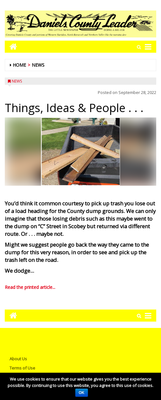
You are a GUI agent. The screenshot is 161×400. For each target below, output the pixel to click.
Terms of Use (22, 368)
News (38, 65)
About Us (18, 359)
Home (19, 65)
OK (81, 392)
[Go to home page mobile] (11, 46)
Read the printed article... (30, 287)
